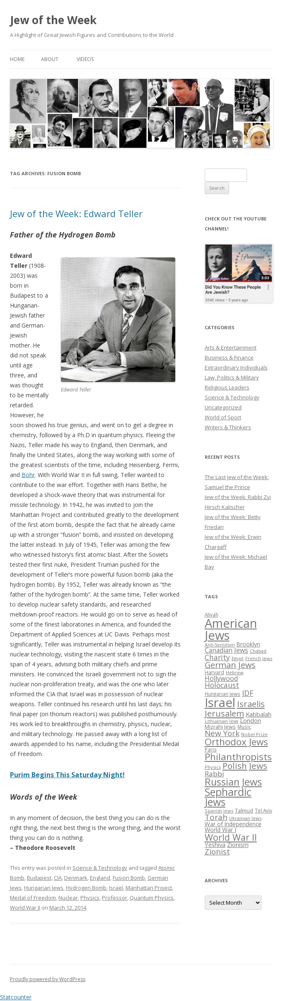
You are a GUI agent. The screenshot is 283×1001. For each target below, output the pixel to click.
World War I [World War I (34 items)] (220, 830)
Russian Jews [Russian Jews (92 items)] (233, 781)
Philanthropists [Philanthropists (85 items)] (238, 756)
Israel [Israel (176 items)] (220, 702)
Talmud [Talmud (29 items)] (244, 810)
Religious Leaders (227, 387)
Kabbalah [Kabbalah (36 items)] (258, 714)
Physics (89, 897)
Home (17, 59)
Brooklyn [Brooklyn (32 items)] (248, 644)
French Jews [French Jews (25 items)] (258, 658)
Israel (116, 887)
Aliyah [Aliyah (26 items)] (211, 614)
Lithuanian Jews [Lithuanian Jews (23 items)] (221, 721)
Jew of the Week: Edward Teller (76, 213)
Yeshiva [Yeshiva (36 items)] (215, 844)
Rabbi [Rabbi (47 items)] (214, 773)
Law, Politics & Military (232, 377)
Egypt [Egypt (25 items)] (238, 658)
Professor (114, 897)
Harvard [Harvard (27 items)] (214, 672)
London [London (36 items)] (250, 720)
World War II (25, 907)
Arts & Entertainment (230, 347)
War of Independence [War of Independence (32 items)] (233, 824)
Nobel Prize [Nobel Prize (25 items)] (254, 734)
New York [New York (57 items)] (222, 733)
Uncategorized (223, 407)
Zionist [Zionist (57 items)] (217, 851)
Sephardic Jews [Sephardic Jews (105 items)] (228, 797)
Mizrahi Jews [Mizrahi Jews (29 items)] (220, 726)
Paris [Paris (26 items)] (211, 749)
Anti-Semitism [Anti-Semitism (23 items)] (220, 645)
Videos (85, 59)
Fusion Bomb (129, 877)
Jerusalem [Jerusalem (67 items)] (224, 713)
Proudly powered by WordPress (47, 979)
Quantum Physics (152, 897)
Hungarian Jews (43, 887)
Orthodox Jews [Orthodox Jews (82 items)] (236, 741)
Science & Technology (100, 867)
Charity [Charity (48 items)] (217, 657)
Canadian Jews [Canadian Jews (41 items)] (226, 650)
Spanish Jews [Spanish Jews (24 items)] (219, 811)
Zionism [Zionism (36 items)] (238, 844)
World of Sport (223, 417)
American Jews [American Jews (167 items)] (231, 629)
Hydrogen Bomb (86, 887)
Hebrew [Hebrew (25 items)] (235, 672)
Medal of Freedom (33, 897)
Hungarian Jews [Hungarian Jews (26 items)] (222, 693)
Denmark (75, 877)
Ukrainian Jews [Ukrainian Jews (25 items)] (245, 818)
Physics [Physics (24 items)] (213, 767)
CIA (58, 877)
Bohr (28, 475)
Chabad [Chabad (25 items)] (258, 651)
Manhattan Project (149, 887)
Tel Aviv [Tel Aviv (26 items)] (263, 810)
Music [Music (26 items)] (244, 726)
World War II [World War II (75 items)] (231, 837)
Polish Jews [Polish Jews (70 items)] (245, 765)
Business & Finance (229, 357)
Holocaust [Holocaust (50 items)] (222, 685)
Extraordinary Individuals (236, 367)
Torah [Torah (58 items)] (216, 817)
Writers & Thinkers (228, 427)
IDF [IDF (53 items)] (248, 693)
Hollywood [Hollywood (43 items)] (221, 678)
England (100, 877)
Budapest (39, 877)
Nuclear (68, 897)
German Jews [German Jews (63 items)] (230, 665)
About (49, 59)
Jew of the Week (53, 19)
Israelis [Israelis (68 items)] (251, 704)
